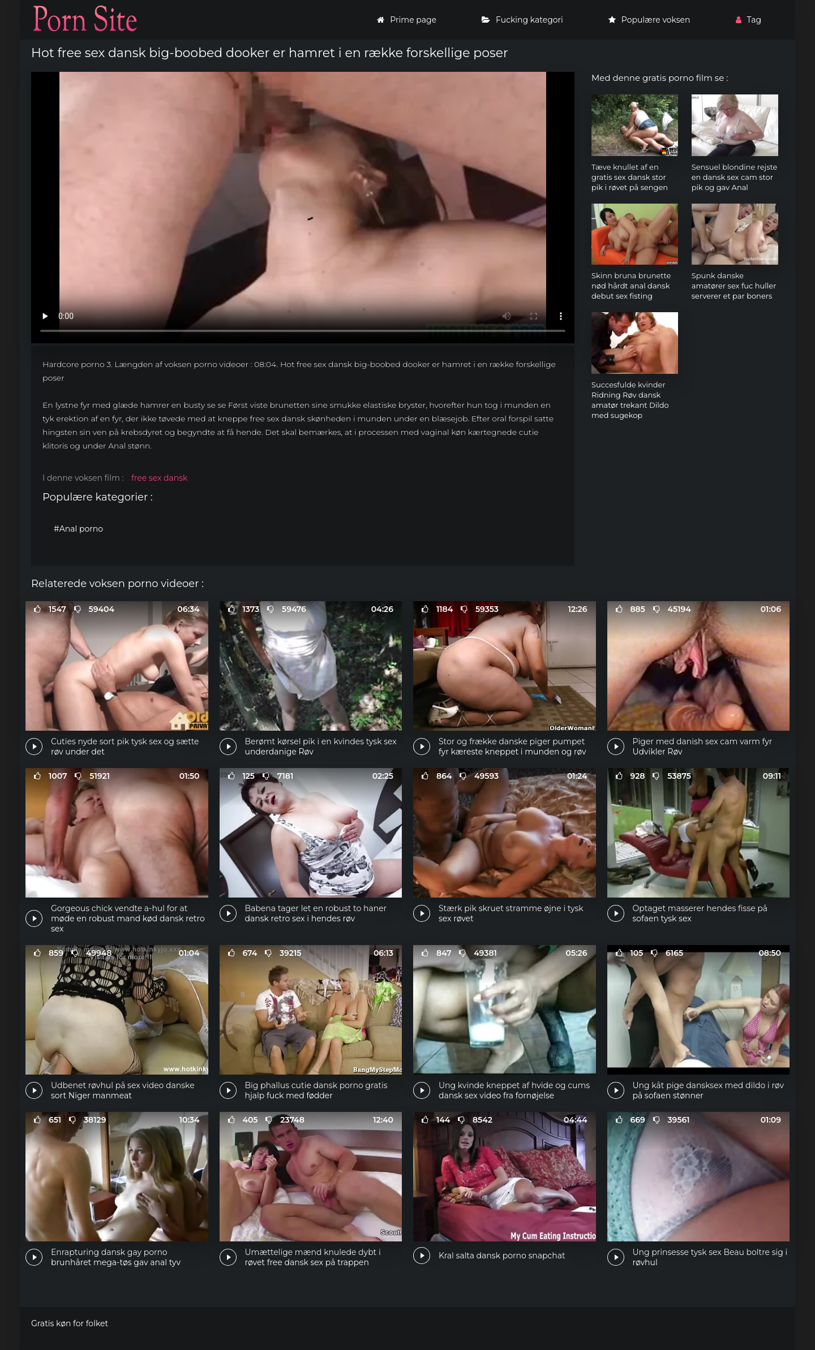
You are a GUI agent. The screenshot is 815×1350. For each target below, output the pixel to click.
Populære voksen (649, 20)
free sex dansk (159, 478)
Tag (748, 20)
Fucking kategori (522, 20)
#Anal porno (78, 529)
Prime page (406, 20)
